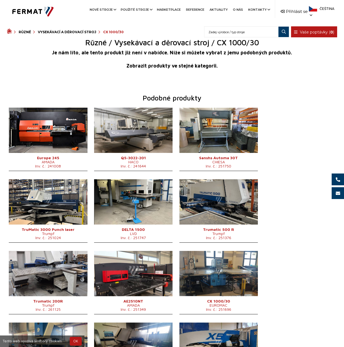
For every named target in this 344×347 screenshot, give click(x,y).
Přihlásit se (294, 11)
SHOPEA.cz (48, 331)
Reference (195, 10)
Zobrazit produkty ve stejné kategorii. (172, 66)
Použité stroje (136, 9)
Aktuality (219, 10)
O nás (238, 10)
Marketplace (169, 10)
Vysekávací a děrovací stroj (67, 32)
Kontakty (258, 9)
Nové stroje (102, 9)
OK (75, 341)
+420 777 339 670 (194, 331)
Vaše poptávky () (314, 32)
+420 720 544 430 (149, 331)
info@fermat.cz (172, 338)
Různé (25, 32)
